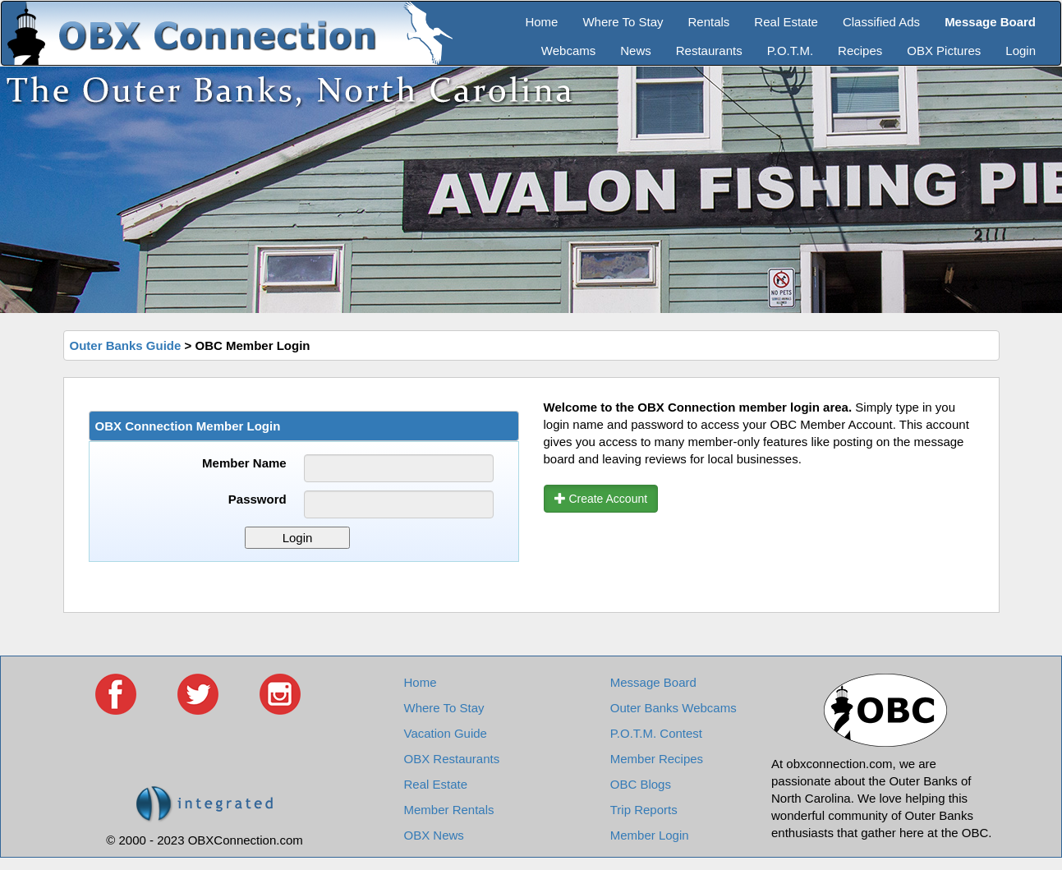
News (635, 51)
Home (541, 22)
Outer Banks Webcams (673, 708)
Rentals (709, 22)
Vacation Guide (445, 733)
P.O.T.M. (790, 51)
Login (1020, 51)
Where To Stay (622, 22)
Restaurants (709, 51)
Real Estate (786, 22)
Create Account (601, 498)
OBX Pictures (944, 51)
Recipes (860, 51)
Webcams (568, 51)
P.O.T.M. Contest (656, 733)
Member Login (649, 835)
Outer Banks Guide (126, 345)
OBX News (434, 835)
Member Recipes (656, 759)
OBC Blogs (640, 784)
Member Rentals (449, 810)
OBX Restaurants (452, 759)
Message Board (653, 682)
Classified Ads (881, 22)
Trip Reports (644, 810)
